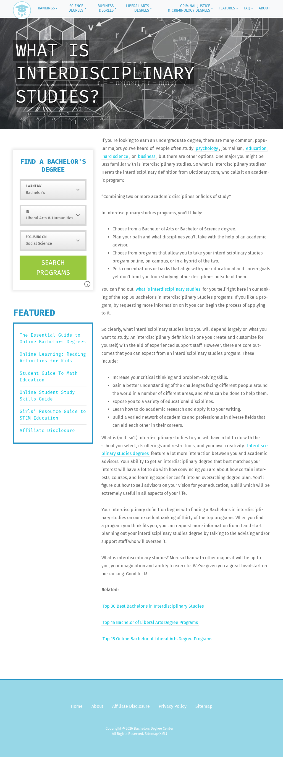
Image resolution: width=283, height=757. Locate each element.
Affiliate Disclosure (47, 430)
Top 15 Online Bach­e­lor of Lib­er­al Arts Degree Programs (157, 638)
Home (77, 706)
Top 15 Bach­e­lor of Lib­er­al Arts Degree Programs (150, 622)
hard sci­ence (115, 156)
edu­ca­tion (256, 148)
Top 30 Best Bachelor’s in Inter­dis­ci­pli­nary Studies (153, 606)
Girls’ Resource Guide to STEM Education (53, 415)
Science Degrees (76, 8)
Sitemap (204, 706)
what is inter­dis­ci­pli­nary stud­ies (168, 289)
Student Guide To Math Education (49, 377)
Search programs (53, 268)
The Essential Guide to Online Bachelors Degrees (53, 338)
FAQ (247, 8)
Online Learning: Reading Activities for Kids (53, 357)
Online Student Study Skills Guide (47, 396)
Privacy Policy (173, 706)
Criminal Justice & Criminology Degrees (189, 8)
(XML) (162, 734)
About (264, 8)
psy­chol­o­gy (207, 148)
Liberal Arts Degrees (137, 8)
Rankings (46, 8)
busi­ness (146, 156)
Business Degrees (106, 8)
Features (227, 8)
